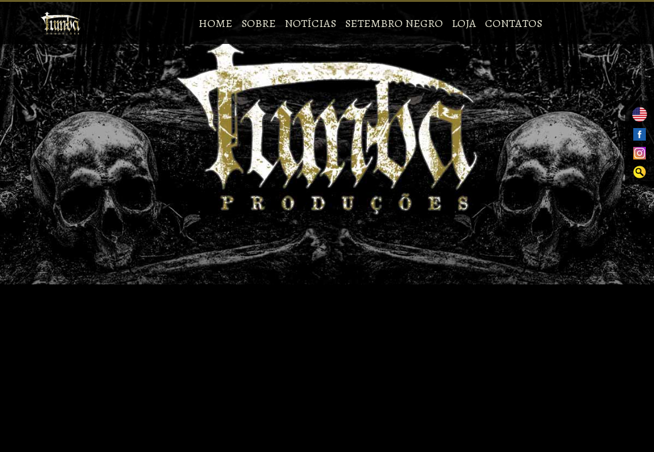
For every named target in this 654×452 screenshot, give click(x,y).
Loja (464, 23)
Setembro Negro (394, 23)
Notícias (310, 23)
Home (215, 23)
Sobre (258, 23)
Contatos (513, 23)
